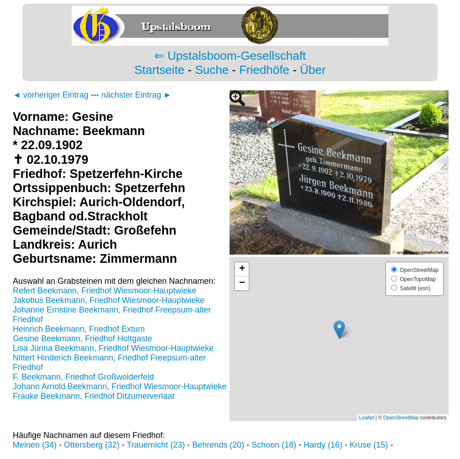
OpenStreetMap (401, 417)
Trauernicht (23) (156, 444)
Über (312, 70)
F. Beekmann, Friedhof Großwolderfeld (83, 376)
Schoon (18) (273, 444)
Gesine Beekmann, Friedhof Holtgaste (82, 338)
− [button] (242, 283)
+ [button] (242, 269)
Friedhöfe (264, 70)
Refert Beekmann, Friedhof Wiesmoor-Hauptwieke (104, 290)
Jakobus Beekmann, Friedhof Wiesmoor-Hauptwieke (108, 300)
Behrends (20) (218, 444)
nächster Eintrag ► (136, 94)
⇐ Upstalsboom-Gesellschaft (230, 56)
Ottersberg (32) (92, 444)
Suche (212, 70)
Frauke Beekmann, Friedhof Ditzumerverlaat (93, 396)
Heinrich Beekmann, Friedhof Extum (79, 329)
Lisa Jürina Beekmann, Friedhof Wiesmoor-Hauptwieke (113, 348)
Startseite (159, 70)
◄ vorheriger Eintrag (51, 94)
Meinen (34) (35, 444)
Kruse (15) (369, 444)
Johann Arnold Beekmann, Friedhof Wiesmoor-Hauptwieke (119, 386)
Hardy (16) (322, 444)
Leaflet (366, 417)
